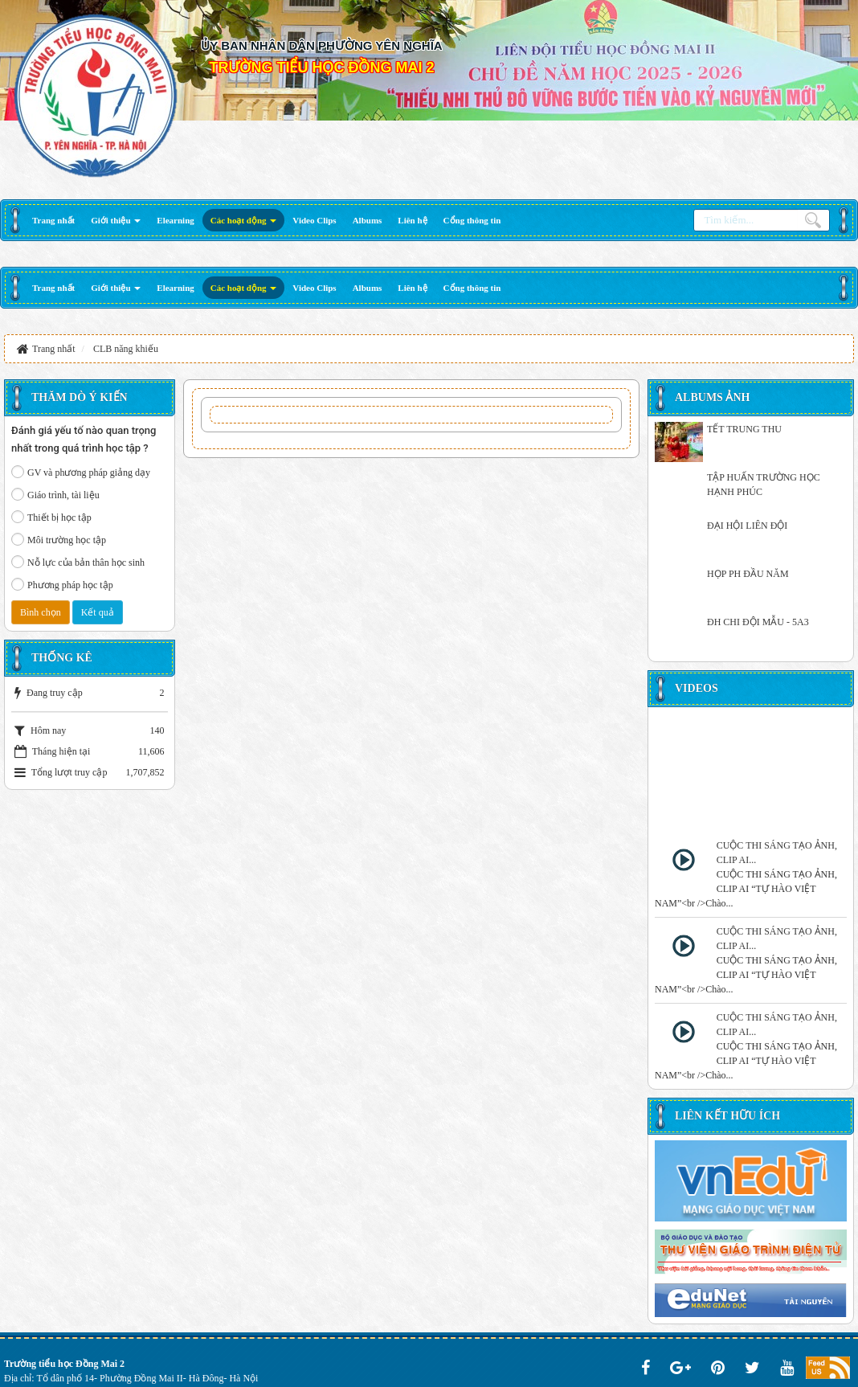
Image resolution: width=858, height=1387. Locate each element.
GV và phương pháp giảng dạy (80, 471)
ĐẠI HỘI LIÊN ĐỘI (747, 525)
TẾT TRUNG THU (744, 429)
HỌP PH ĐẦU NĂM (748, 573)
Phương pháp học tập (62, 584)
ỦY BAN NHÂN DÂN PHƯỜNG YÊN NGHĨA (321, 45)
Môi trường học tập (58, 539)
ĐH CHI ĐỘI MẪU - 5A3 (758, 622)
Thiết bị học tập (51, 516)
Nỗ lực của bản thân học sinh (78, 561)
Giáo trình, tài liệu (55, 494)
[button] (116, 220)
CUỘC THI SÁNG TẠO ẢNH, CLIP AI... (777, 852)
